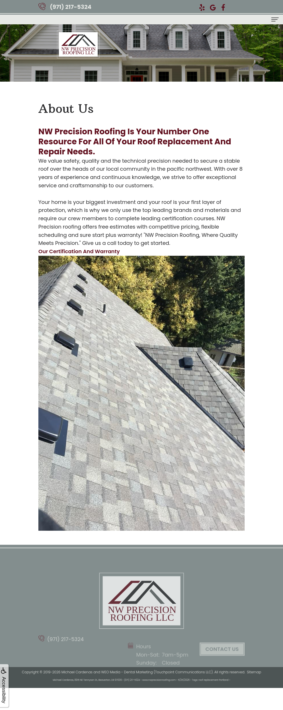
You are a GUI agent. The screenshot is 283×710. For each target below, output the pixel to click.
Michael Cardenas (76, 672)
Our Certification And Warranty (79, 251)
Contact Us (222, 664)
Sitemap (254, 672)
